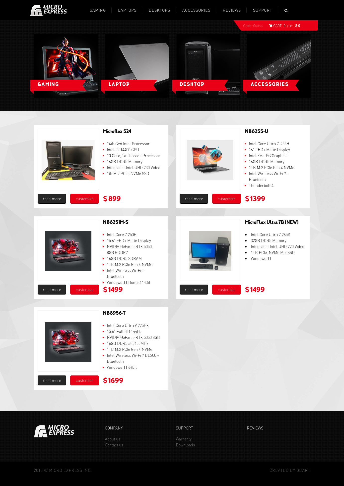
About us (112, 438)
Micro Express (48, 10)
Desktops (159, 10)
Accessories (196, 10)
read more (52, 198)
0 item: (284, 25)
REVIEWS (232, 10)
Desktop (192, 84)
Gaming (48, 84)
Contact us (114, 444)
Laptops (127, 10)
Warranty (184, 438)
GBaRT (303, 470)
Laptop (119, 84)
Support (262, 10)
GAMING (98, 10)
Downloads (185, 444)
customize (84, 198)
